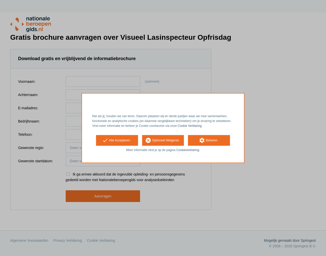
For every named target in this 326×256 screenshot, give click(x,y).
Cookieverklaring (187, 150)
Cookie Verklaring (190, 126)
